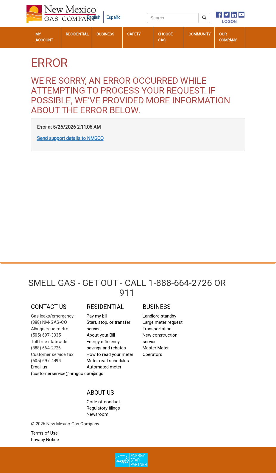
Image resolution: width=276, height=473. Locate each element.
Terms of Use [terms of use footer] (44, 433)
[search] (173, 18)
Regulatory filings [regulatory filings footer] (103, 408)
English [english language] (93, 17)
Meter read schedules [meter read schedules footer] (108, 360)
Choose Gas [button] (165, 37)
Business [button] (105, 34)
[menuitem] (46, 37)
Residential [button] (77, 34)
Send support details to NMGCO (70, 138)
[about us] (127, 14)
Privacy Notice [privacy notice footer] (45, 439)
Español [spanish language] (114, 17)
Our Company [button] (228, 37)
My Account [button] (44, 37)
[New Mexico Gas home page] (62, 14)
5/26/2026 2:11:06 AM (77, 127)
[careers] (139, 14)
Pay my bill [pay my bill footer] (97, 316)
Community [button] (199, 34)
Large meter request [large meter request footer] (163, 322)
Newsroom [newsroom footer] (97, 414)
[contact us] (133, 14)
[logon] (223, 21)
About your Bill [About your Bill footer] (101, 335)
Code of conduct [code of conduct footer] (103, 401)
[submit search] (204, 18)
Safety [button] (134, 34)
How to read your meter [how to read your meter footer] (110, 354)
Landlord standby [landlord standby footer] (159, 316)
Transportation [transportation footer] (157, 329)
